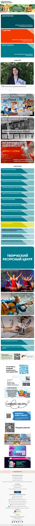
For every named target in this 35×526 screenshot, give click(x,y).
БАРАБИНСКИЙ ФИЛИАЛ (17, 471)
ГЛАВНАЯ (6, 2)
